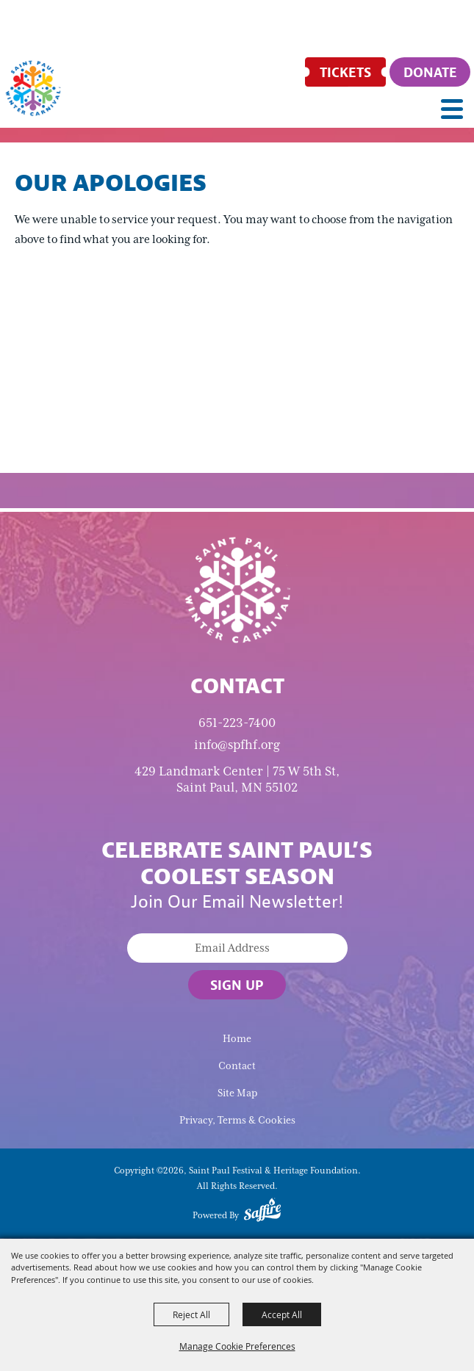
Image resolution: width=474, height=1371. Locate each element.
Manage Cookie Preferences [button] (237, 1346)
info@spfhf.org (237, 745)
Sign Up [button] (237, 984)
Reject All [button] (191, 1314)
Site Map (237, 1093)
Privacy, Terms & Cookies (237, 1120)
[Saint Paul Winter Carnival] (237, 589)
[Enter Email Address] (237, 948)
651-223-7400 (237, 723)
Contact (237, 1066)
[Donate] (429, 72)
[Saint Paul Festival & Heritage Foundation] (33, 88)
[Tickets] (345, 72)
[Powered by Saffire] (262, 1212)
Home (237, 1038)
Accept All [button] (282, 1314)
